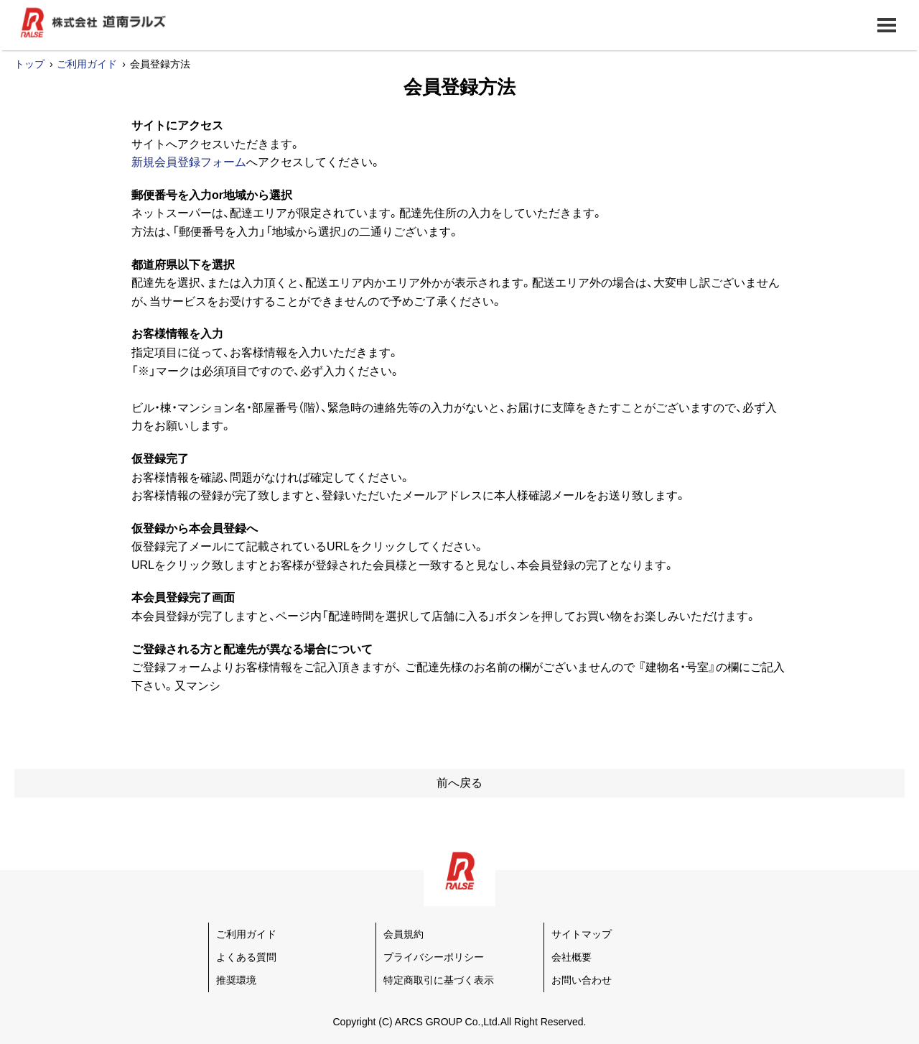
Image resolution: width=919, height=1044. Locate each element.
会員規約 (403, 934)
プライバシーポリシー (433, 957)
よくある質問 (246, 957)
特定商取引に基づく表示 (438, 980)
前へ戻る (459, 783)
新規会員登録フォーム (188, 162)
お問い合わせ (581, 980)
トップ (29, 64)
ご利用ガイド (87, 64)
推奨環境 (236, 980)
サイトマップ (581, 934)
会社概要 (571, 957)
